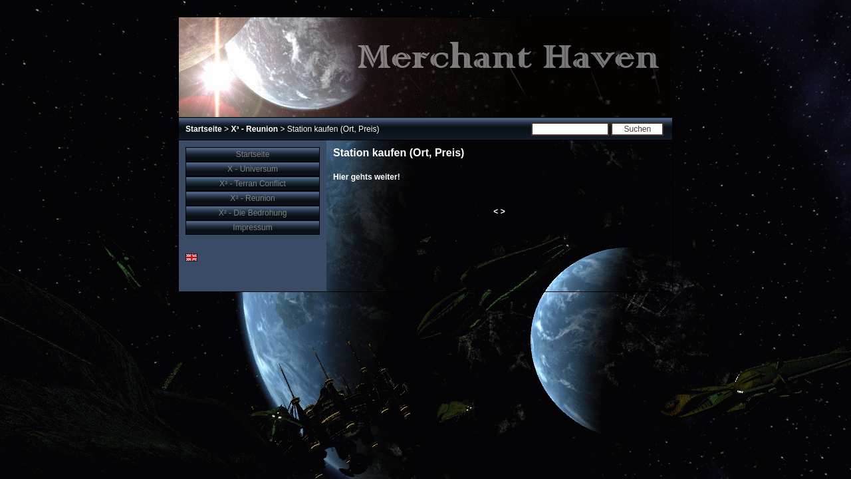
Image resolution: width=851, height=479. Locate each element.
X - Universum (252, 169)
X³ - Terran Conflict (252, 183)
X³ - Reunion (254, 129)
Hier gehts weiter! (366, 177)
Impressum (252, 227)
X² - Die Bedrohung (253, 213)
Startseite (203, 129)
